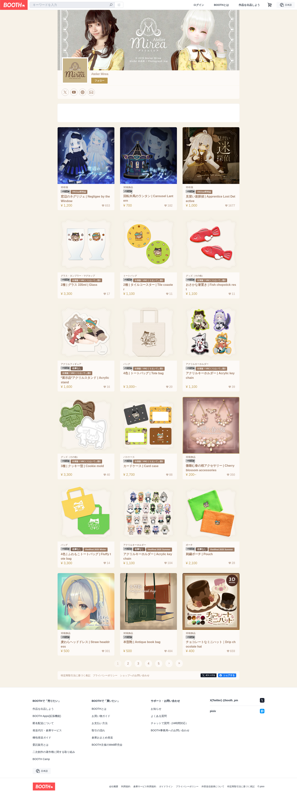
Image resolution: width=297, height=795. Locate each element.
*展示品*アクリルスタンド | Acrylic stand (85, 380)
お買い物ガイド (101, 716)
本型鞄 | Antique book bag (141, 642)
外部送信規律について (213, 786)
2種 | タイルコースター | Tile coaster (148, 287)
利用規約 (125, 786)
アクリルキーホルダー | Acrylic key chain (210, 375)
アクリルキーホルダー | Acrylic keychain (147, 556)
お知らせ (156, 708)
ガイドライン (166, 786)
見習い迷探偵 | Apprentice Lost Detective (210, 199)
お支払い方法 (100, 723)
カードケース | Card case (141, 466)
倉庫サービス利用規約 (144, 786)
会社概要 (113, 786)
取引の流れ (98, 730)
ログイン (198, 5)
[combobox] (72, 5)
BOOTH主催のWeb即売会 (107, 744)
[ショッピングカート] (270, 5)
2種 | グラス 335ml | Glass (79, 284)
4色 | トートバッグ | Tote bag (143, 373)
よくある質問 (159, 716)
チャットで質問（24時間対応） (169, 723)
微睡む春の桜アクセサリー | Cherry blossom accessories (210, 468)
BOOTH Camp (41, 759)
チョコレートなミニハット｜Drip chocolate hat (211, 644)
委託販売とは (40, 744)
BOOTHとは (221, 5)
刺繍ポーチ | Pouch (199, 554)
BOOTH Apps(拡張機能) (47, 716)
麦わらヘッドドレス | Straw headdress (85, 644)
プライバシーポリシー (187, 786)
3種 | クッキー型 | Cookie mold (82, 466)
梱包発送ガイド (42, 737)
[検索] (111, 5)
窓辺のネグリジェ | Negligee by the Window (85, 199)
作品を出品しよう (249, 5)
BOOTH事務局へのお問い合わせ (170, 730)
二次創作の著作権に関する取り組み (54, 751)
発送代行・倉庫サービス (47, 730)
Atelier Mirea (99, 74)
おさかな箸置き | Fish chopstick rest (211, 287)
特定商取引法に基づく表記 (241, 786)
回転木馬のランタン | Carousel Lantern (148, 198)
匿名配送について (43, 723)
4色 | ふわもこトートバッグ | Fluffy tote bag (86, 556)
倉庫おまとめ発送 (102, 737)
